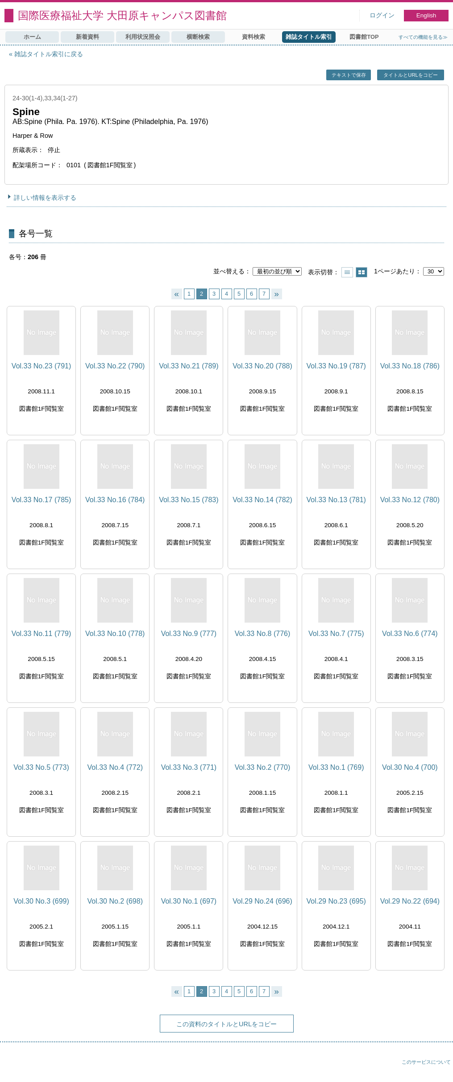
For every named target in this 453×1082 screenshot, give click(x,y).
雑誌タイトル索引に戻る (48, 54)
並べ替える (229, 271)
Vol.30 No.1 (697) (189, 901)
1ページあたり (394, 271)
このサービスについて (426, 1062)
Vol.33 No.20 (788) (262, 366)
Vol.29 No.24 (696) (262, 901)
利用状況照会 (142, 36)
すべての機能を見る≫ (423, 37)
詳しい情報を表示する (45, 197)
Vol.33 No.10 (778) (115, 633)
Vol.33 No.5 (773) (41, 767)
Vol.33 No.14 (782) (262, 500)
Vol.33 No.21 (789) (188, 366)
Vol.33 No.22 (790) (115, 366)
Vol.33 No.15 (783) (188, 500)
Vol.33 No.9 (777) (189, 633)
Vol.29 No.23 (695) (336, 901)
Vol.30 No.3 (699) (41, 901)
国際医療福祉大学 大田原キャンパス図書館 (122, 15)
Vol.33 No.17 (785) (41, 500)
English (426, 15)
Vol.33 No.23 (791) (41, 366)
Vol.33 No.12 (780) (410, 500)
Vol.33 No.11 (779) (41, 633)
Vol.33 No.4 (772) (115, 767)
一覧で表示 (347, 272)
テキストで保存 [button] (349, 75)
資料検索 (253, 36)
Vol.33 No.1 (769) (336, 767)
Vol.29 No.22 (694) (410, 901)
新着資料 (87, 36)
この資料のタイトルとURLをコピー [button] (226, 1024)
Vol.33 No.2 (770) (263, 767)
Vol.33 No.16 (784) (115, 500)
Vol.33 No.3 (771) (189, 767)
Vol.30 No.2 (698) (115, 901)
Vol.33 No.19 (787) (336, 366)
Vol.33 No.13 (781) (336, 500)
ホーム (32, 36)
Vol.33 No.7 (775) (336, 633)
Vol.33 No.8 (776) (263, 633)
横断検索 (198, 36)
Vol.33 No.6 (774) (410, 633)
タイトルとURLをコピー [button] (410, 75)
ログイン (382, 15)
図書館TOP (363, 36)
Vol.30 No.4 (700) (410, 767)
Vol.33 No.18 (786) (410, 366)
